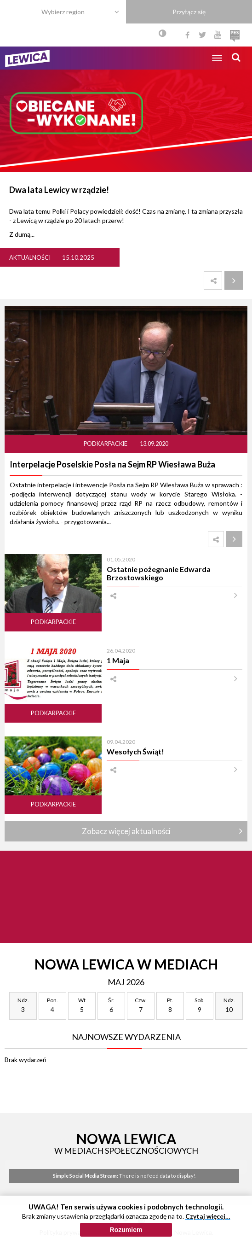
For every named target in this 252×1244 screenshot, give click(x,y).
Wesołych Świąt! (135, 751)
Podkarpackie (106, 443)
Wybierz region (63, 12)
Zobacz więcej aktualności (126, 831)
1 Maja (118, 660)
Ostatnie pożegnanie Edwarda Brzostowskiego (159, 573)
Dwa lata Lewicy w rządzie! (59, 190)
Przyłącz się (189, 12)
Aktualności (30, 257)
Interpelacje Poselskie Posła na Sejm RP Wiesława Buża (112, 464)
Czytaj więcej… (207, 1216)
